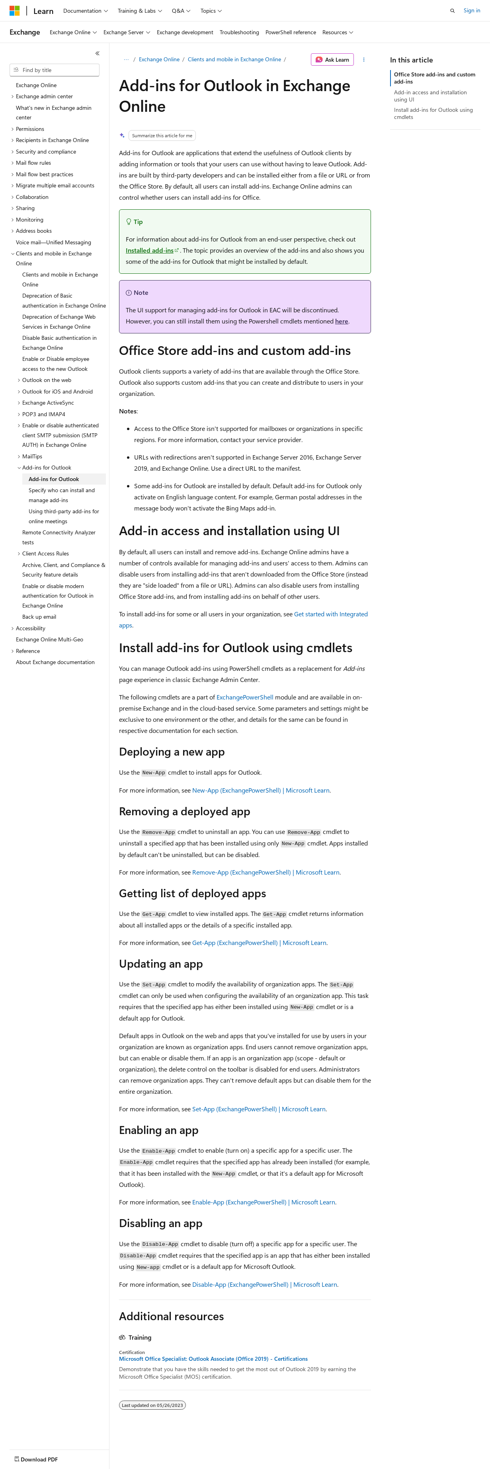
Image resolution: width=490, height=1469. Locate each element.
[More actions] (364, 59)
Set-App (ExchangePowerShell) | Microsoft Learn (259, 1109)
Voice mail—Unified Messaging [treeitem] (53, 242)
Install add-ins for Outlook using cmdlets (433, 113)
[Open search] (453, 11)
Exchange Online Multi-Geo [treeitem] (49, 639)
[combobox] (55, 70)
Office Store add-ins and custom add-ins (434, 77)
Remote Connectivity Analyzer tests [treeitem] (59, 537)
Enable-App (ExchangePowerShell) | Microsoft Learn (263, 1202)
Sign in (472, 10)
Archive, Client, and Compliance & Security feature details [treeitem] (63, 570)
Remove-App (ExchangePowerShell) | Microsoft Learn (266, 872)
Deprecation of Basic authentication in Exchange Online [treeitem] (64, 300)
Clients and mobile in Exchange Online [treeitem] (60, 279)
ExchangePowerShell (245, 697)
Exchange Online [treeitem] (36, 85)
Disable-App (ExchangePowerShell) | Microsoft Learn (264, 1284)
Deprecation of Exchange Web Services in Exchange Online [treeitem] (59, 321)
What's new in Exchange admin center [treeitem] (54, 112)
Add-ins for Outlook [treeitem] (54, 479)
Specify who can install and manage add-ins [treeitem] (62, 495)
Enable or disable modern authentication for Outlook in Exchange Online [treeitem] (58, 595)
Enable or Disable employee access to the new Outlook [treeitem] (55, 363)
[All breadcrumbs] (126, 59)
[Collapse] (97, 53)
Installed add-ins (150, 250)
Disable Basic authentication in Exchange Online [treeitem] (59, 342)
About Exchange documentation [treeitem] (55, 662)
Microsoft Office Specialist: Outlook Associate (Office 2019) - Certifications (213, 1358)
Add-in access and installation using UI (430, 95)
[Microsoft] (15, 11)
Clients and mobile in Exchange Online (234, 59)
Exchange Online (159, 59)
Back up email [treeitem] (39, 616)
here (341, 321)
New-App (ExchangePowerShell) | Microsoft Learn (261, 790)
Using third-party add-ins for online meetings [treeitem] (64, 516)
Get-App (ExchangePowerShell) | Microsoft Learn (259, 942)
